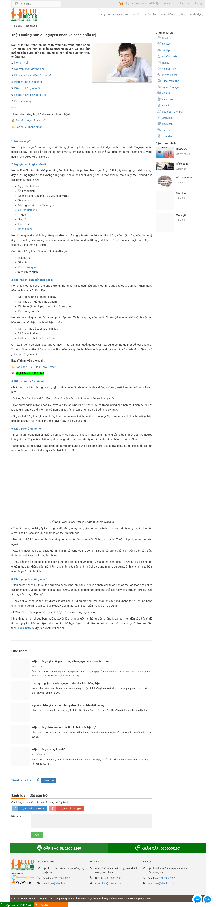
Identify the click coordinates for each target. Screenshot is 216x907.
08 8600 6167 (114, 878)
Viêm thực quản (27, 267)
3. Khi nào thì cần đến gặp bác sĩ (32, 279)
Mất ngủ (181, 215)
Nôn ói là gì (21, 62)
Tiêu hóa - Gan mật (170, 111)
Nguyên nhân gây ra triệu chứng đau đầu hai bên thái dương (68, 705)
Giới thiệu (154, 3)
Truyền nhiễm (167, 74)
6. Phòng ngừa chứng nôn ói (29, 579)
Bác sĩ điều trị (22, 101)
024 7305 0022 (167, 878)
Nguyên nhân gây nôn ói (29, 69)
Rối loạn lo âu (184, 177)
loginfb (29, 808)
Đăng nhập (184, 3)
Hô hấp (163, 50)
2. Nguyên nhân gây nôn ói (28, 164)
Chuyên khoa (120, 14)
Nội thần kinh (39, 754)
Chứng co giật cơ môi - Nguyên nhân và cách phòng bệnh (66, 683)
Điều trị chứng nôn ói (27, 88)
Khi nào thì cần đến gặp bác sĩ (32, 75)
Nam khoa (165, 99)
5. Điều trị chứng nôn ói (26, 428)
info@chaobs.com (59, 883)
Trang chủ (104, 14)
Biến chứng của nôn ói (28, 81)
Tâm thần (37, 666)
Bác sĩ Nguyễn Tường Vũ (30, 120)
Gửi (37, 835)
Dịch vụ (181, 14)
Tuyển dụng (196, 14)
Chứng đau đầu (27, 210)
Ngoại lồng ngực (168, 87)
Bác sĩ (135, 14)
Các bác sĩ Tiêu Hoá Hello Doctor (35, 367)
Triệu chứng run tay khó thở (48, 749)
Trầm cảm (182, 163)
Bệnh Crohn (25, 229)
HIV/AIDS (181, 148)
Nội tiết (163, 105)
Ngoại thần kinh (168, 81)
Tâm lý (163, 62)
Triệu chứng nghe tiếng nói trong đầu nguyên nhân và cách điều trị (72, 661)
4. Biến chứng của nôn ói (27, 381)
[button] (197, 900)
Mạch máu (165, 117)
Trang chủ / (17, 25)
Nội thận (164, 93)
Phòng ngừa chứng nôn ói (30, 94)
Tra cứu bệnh (149, 14)
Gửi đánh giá (48, 780)
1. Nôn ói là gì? (21, 141)
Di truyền (164, 136)
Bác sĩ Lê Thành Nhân (28, 127)
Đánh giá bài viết (26, 780)
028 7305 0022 (62, 878)
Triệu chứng (167, 14)
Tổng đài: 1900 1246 (132, 3)
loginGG (67, 808)
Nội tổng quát (167, 56)
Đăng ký (197, 3)
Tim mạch (165, 124)
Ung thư (164, 130)
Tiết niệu (164, 44)
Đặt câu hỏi (169, 3)
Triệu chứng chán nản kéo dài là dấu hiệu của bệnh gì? (65, 727)
